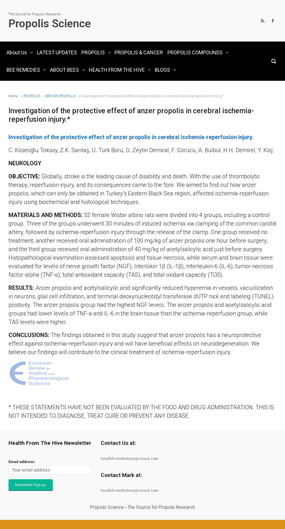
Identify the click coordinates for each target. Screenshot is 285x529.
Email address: (22, 462)
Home (13, 96)
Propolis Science (50, 23)
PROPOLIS (32, 96)
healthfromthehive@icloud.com (129, 458)
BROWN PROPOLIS (61, 96)
